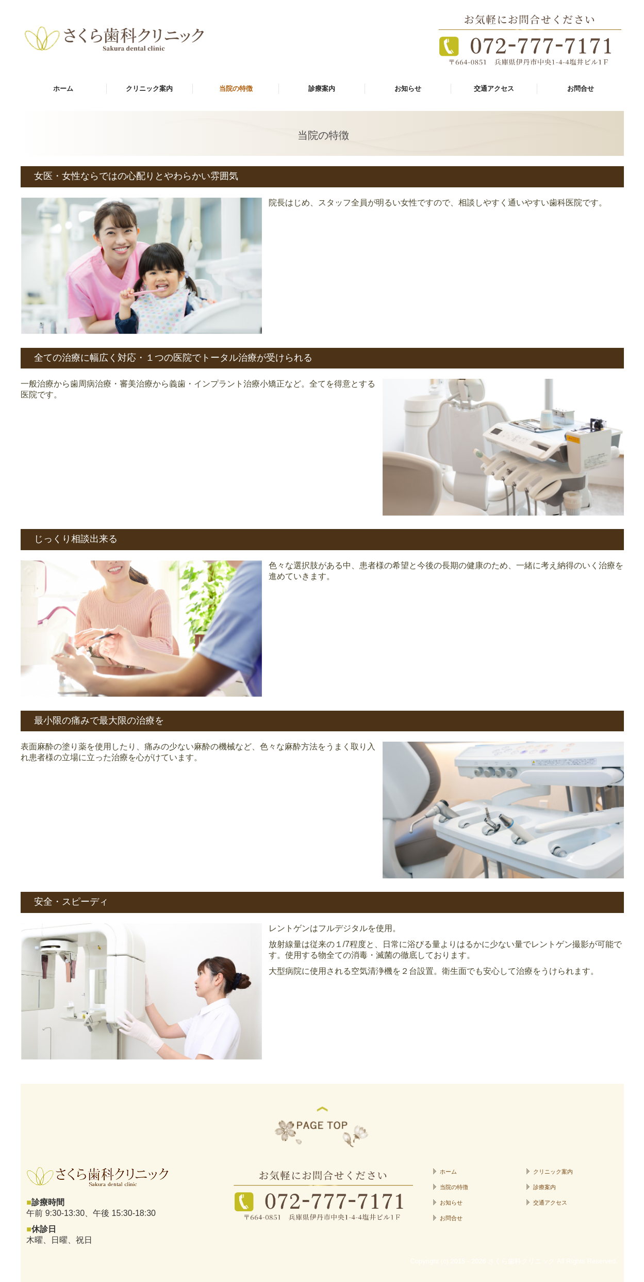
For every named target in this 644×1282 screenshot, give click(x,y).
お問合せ (580, 88)
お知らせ (407, 88)
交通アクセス (494, 88)
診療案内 (321, 88)
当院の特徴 (236, 88)
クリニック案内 (149, 88)
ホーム (63, 88)
